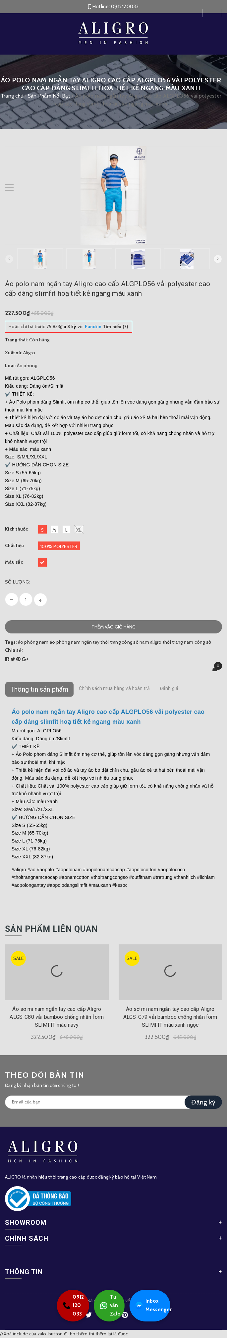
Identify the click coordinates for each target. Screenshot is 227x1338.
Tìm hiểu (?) (107, 326)
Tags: (11, 642)
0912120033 (125, 7)
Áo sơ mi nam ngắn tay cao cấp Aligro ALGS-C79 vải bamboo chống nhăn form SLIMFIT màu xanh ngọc (170, 1017)
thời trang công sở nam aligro (130, 642)
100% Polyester (59, 546)
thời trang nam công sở (187, 642)
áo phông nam (33, 642)
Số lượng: (17, 582)
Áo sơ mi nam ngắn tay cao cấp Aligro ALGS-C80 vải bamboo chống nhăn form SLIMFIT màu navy (57, 1017)
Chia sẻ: (14, 650)
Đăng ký (203, 1102)
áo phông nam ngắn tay (74, 642)
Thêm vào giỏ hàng (113, 627)
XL (79, 529)
